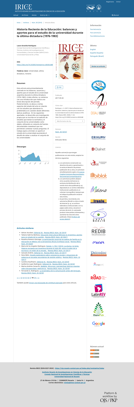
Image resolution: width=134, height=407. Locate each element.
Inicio (18, 23)
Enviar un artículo (98, 66)
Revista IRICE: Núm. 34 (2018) (63, 264)
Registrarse (110, 2)
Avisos (34, 15)
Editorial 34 (46, 264)
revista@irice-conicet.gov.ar (75, 383)
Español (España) (96, 53)
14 (24, 278)
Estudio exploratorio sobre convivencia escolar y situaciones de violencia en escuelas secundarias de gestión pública (49, 256)
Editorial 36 (38, 233)
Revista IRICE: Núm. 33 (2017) (59, 250)
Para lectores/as (95, 29)
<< (18, 278)
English (93, 49)
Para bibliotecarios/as (97, 36)
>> (38, 278)
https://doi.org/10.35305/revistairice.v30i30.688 (35, 65)
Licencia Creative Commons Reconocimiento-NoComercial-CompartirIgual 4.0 (72, 174)
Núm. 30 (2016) (37, 23)
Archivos (25, 15)
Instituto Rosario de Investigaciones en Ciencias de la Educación (67, 372)
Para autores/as (95, 33)
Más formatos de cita (64, 121)
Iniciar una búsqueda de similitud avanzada (46, 283)
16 (28, 278)
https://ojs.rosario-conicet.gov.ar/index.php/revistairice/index (79, 368)
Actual (15, 15)
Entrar (118, 2)
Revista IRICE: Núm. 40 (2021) (56, 237)
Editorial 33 (38, 253)
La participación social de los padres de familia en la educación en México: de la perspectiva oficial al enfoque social (51, 240)
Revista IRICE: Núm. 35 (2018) (58, 262)
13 (21, 278)
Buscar (115, 15)
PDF (59, 87)
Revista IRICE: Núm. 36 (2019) (55, 233)
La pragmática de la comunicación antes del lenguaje (60, 271)
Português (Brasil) (97, 56)
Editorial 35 (41, 262)
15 (26, 278)
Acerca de (44, 15)
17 (30, 278)
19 (35, 278)
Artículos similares (25, 228)
